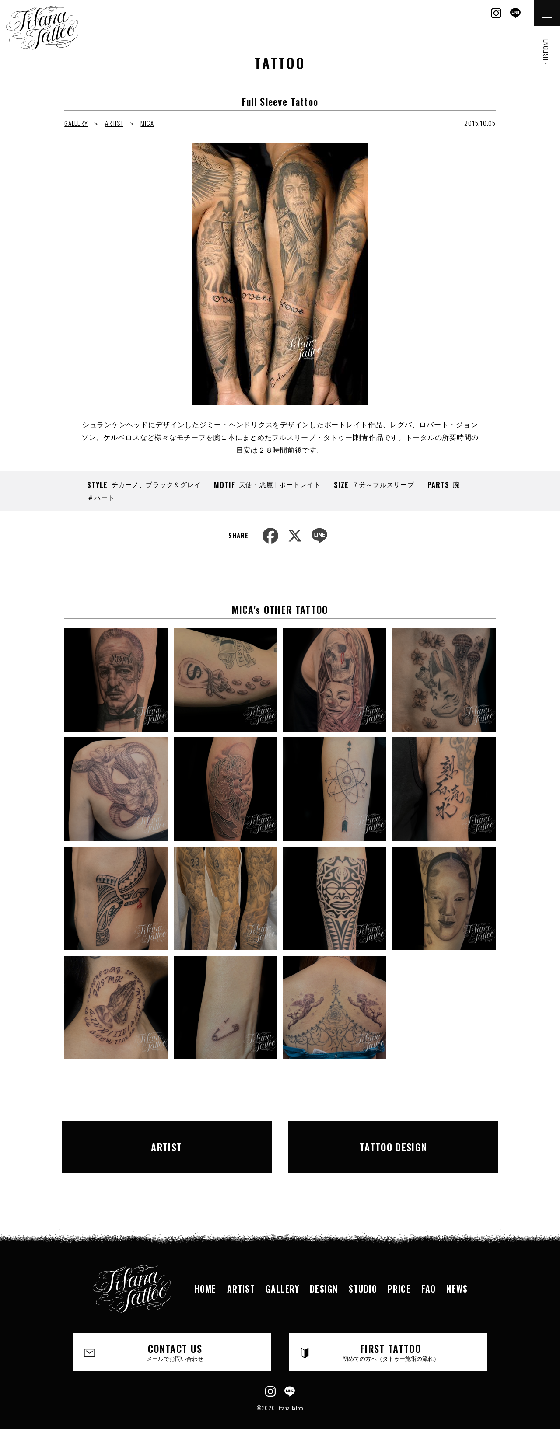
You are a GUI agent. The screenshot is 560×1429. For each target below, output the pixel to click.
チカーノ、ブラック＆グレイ (156, 484)
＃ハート (101, 497)
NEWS (457, 1272)
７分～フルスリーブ (383, 484)
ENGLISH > (546, 52)
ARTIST (114, 123)
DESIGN (324, 1272)
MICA (147, 123)
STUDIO (363, 1272)
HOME (206, 1272)
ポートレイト (300, 484)
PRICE (399, 1272)
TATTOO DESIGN (393, 1139)
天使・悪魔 (256, 484)
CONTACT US (175, 1336)
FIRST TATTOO (391, 1336)
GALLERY (76, 123)
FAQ (428, 1272)
